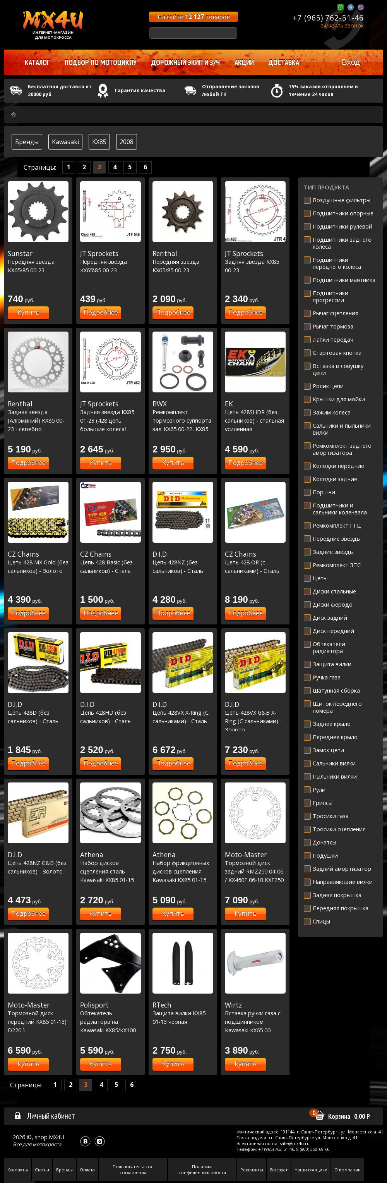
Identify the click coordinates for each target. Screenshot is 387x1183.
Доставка (284, 62)
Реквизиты (251, 1170)
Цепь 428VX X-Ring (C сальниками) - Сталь (182, 712)
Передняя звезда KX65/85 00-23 (182, 261)
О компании (347, 1170)
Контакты (17, 1170)
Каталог (37, 62)
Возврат (279, 1170)
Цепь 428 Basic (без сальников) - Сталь (110, 562)
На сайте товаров (194, 17)
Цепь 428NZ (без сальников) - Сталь (182, 562)
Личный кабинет (44, 1115)
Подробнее (101, 312)
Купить (28, 312)
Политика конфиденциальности (202, 1169)
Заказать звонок (342, 26)
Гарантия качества (140, 90)
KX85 (99, 142)
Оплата (87, 1170)
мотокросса (47, 1144)
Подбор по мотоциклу (101, 62)
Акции (244, 62)
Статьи (42, 1170)
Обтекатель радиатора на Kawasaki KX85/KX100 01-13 (110, 1021)
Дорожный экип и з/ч (185, 62)
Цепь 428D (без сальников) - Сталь (38, 712)
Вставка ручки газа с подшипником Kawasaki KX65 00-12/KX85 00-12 (255, 1021)
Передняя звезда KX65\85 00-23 (38, 261)
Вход (351, 61)
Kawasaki (65, 142)
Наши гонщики (311, 1170)
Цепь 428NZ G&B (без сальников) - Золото (38, 863)
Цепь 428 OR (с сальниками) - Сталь (255, 562)
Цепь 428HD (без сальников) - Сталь (110, 712)
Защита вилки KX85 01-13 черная (182, 1013)
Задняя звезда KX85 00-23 (255, 261)
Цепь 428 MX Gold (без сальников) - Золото (38, 562)
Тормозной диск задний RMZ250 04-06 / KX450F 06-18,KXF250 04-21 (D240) (255, 871)
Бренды (27, 142)
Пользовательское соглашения (133, 1169)
